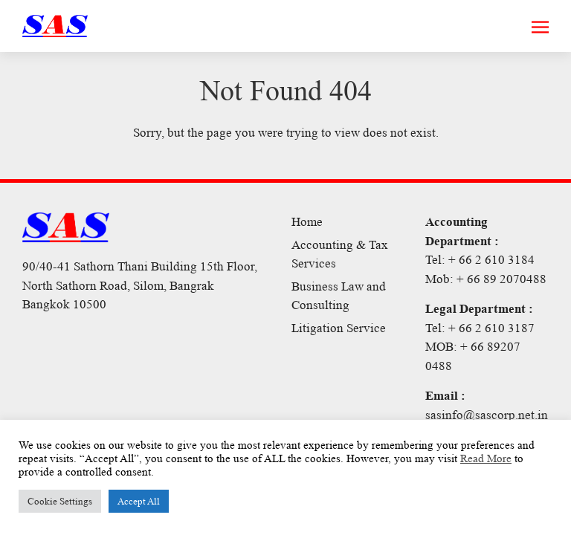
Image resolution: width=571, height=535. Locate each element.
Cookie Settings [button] (60, 501)
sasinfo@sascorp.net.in (486, 415)
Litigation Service (338, 328)
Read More (486, 458)
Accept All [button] (138, 501)
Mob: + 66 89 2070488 (485, 279)
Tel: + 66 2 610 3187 (480, 328)
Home (307, 222)
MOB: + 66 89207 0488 (472, 356)
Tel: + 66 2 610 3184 (480, 260)
